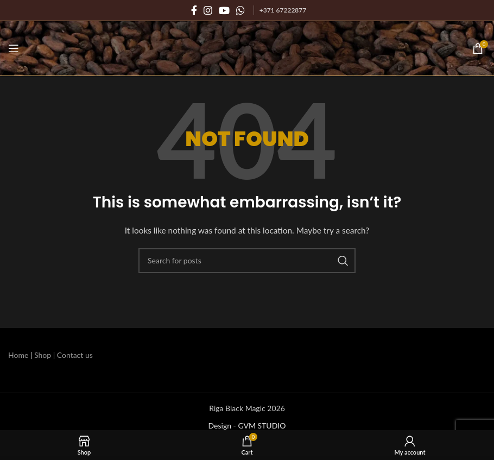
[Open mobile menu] (13, 48)
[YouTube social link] (224, 10)
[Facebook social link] (194, 10)
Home (18, 355)
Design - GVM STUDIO (247, 425)
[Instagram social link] (208, 10)
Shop (42, 355)
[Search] (247, 260)
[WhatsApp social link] (240, 10)
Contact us (75, 355)
